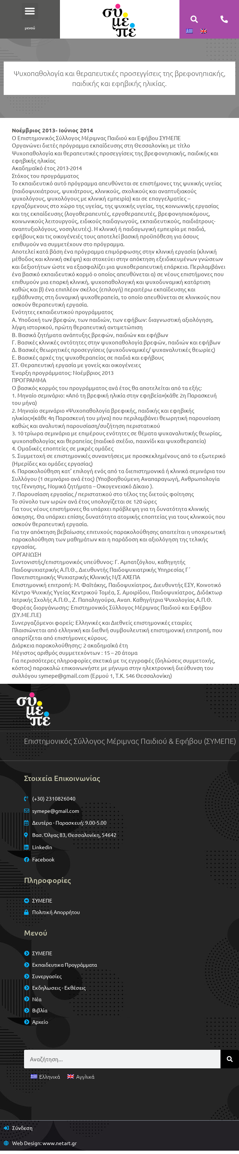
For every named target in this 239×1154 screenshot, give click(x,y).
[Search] (230, 1062)
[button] (30, 11)
